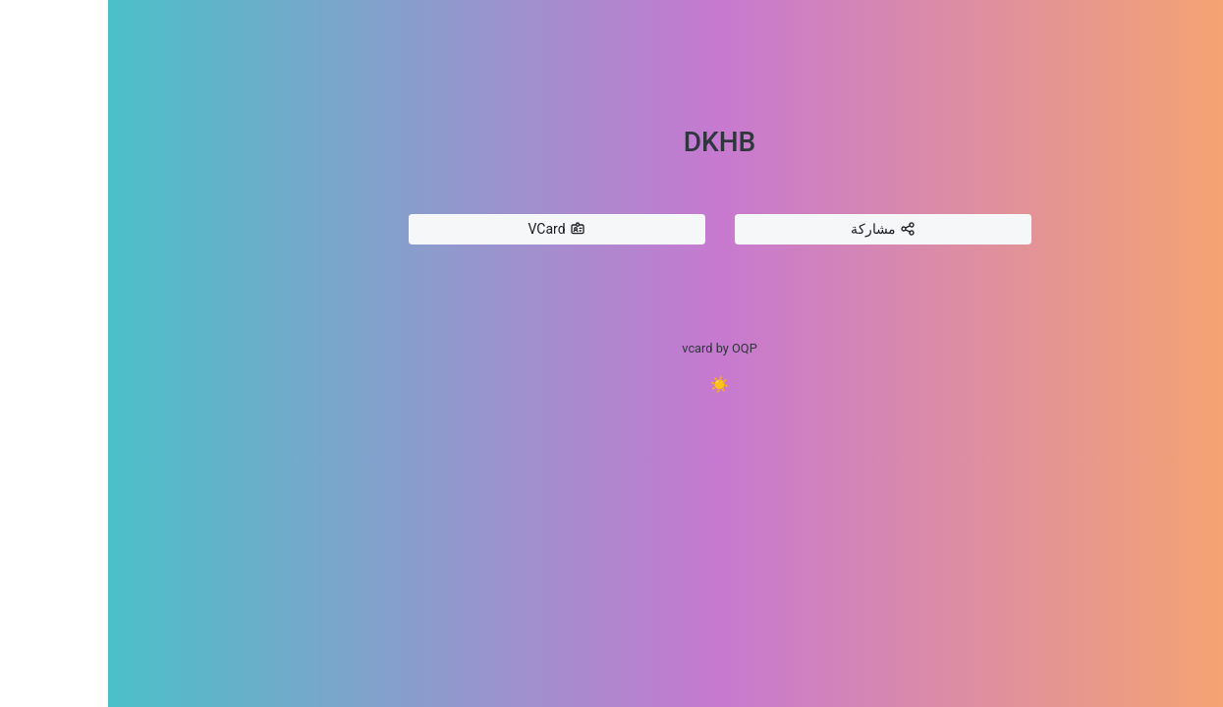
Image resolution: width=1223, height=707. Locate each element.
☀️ (612, 384)
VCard (447, 229)
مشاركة (775, 229)
